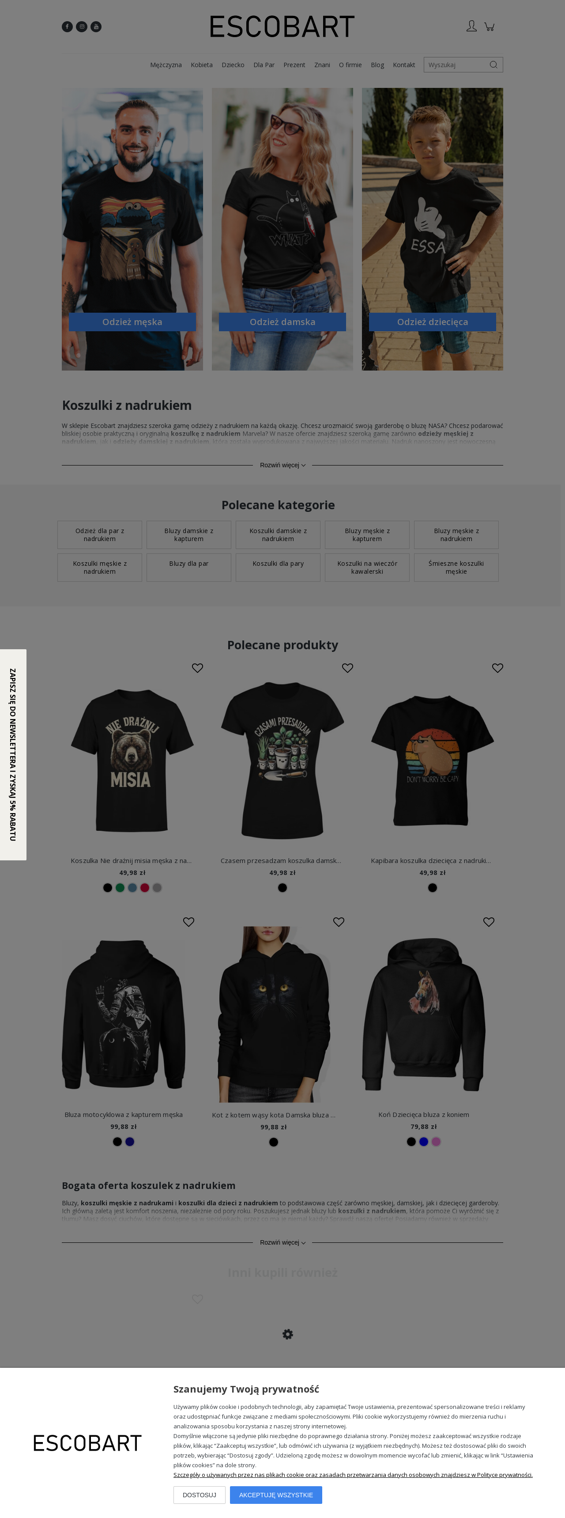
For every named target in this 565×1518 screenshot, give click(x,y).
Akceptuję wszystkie (276, 1495)
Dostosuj (199, 1495)
